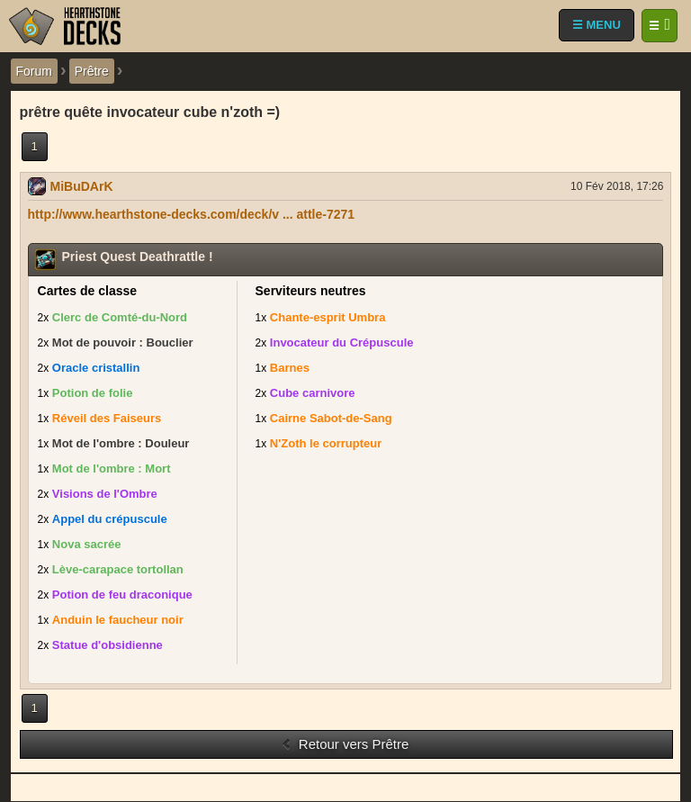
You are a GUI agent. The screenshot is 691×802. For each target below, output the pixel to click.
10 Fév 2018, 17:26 (616, 186)
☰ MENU (596, 25)
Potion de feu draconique (122, 594)
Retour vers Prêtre (345, 744)
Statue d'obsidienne (107, 645)
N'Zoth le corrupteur (325, 443)
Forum (34, 71)
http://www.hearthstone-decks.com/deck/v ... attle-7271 (191, 214)
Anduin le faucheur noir (118, 619)
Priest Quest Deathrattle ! (137, 256)
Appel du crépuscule (109, 519)
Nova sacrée (86, 544)
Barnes (290, 367)
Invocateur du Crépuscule (342, 342)
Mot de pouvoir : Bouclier (122, 342)
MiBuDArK (81, 186)
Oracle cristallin (96, 367)
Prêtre (92, 71)
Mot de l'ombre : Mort (111, 468)
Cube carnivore (312, 393)
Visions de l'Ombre (104, 493)
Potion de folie (92, 393)
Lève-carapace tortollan (118, 569)
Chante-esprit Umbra (328, 317)
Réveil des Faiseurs (106, 418)
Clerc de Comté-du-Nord (119, 317)
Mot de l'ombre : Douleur (121, 443)
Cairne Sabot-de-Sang (331, 418)
